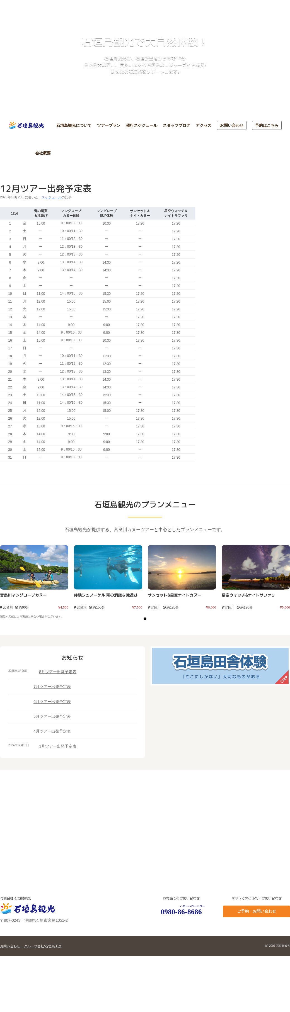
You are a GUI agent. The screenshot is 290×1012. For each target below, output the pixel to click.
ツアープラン (108, 125)
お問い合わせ (231, 125)
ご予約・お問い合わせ (256, 911)
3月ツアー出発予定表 (57, 746)
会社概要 (43, 153)
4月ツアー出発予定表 (52, 731)
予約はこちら (267, 125)
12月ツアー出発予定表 (45, 188)
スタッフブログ (176, 125)
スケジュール (52, 197)
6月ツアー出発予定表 (52, 701)
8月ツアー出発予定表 (57, 672)
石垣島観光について (73, 125)
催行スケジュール (141, 125)
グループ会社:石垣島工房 (43, 946)
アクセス (203, 125)
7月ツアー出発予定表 (52, 686)
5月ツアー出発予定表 (52, 716)
